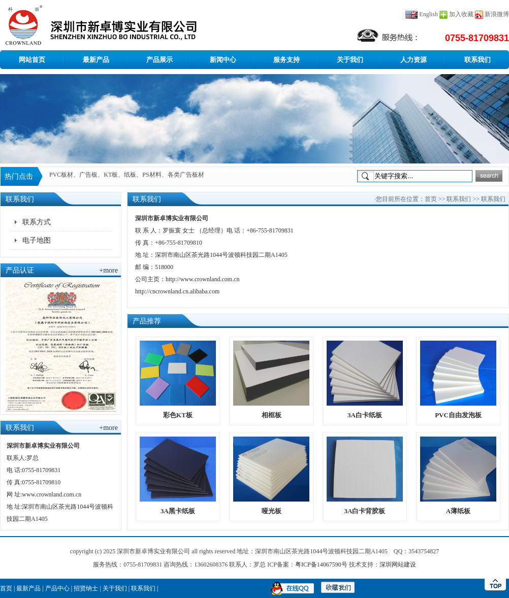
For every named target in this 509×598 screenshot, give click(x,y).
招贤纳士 (86, 588)
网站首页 (32, 59)
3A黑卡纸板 (178, 511)
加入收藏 (461, 14)
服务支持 (286, 59)
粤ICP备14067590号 (321, 564)
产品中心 (57, 588)
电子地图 (36, 240)
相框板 (271, 415)
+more (108, 270)
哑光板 (271, 511)
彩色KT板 (178, 415)
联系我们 (477, 59)
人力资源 (413, 59)
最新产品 (96, 59)
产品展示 (159, 59)
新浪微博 (497, 14)
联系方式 (36, 222)
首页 (431, 199)
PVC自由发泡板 (458, 415)
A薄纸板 (458, 511)
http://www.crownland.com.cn (203, 279)
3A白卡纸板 (364, 415)
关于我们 (350, 59)
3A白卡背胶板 (365, 511)
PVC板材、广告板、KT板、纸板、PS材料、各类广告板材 (126, 176)
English (421, 14)
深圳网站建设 (397, 564)
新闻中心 (223, 59)
